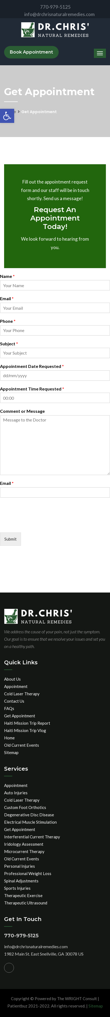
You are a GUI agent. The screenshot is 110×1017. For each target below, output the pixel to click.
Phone (8, 321)
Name (7, 276)
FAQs (9, 708)
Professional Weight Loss (27, 873)
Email (7, 298)
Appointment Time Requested (32, 388)
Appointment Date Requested (32, 366)
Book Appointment (31, 52)
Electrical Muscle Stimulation (30, 822)
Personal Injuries (19, 866)
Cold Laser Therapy (22, 693)
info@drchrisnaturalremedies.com (55, 14)
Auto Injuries (16, 792)
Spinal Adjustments (21, 880)
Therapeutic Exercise (23, 895)
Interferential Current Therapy (32, 836)
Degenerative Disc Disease (29, 814)
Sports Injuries (17, 888)
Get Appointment (19, 715)
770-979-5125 (51, 7)
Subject (9, 343)
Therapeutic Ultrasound (25, 902)
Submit (10, 539)
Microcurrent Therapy (24, 851)
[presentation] (41, 523)
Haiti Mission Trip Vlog (25, 730)
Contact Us (14, 701)
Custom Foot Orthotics (25, 807)
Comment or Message (22, 411)
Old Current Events (21, 745)
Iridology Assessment (23, 844)
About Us (12, 679)
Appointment (16, 686)
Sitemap (11, 752)
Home (9, 737)
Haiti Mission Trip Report (27, 723)
